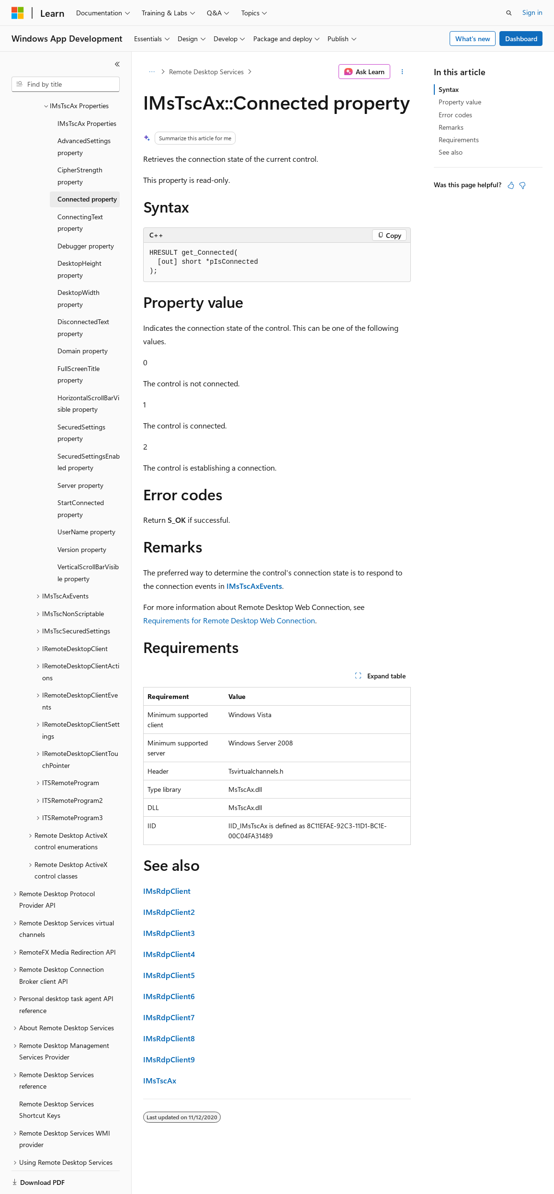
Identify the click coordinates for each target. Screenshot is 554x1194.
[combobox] (65, 84)
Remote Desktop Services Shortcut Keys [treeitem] (56, 1076)
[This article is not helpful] (522, 185)
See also (451, 152)
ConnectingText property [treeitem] (80, 189)
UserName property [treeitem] (86, 498)
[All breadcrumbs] (151, 71)
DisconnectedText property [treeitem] (83, 294)
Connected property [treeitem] (87, 165)
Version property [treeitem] (81, 516)
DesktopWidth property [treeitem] (78, 265)
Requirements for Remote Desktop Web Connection (229, 620)
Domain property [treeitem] (82, 317)
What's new (472, 38)
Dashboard (521, 38)
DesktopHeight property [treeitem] (79, 236)
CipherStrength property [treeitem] (79, 142)
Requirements (459, 139)
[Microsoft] (17, 13)
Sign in (532, 12)
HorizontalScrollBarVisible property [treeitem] (88, 370)
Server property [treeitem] (80, 452)
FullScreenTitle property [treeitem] (78, 341)
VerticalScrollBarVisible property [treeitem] (88, 539)
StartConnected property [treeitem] (80, 475)
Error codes (455, 114)
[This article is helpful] (511, 185)
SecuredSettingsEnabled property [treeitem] (88, 428)
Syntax (449, 89)
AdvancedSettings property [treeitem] (84, 113)
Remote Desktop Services (206, 71)
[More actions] (402, 71)
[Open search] (509, 13)
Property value (460, 101)
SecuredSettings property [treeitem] (81, 399)
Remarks (451, 127)
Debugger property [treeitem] (85, 212)
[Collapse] (117, 64)
